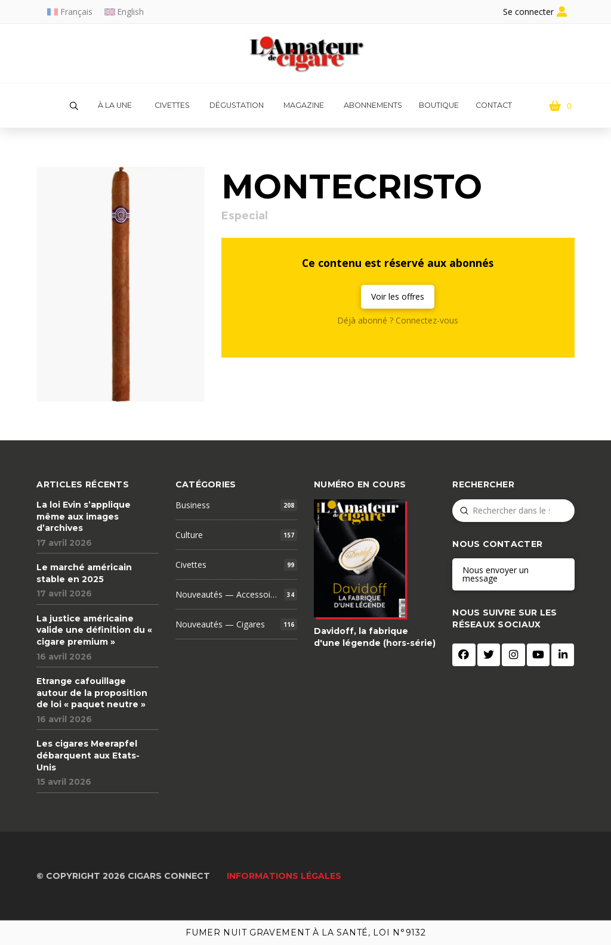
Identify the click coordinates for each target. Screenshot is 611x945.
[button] (74, 106)
